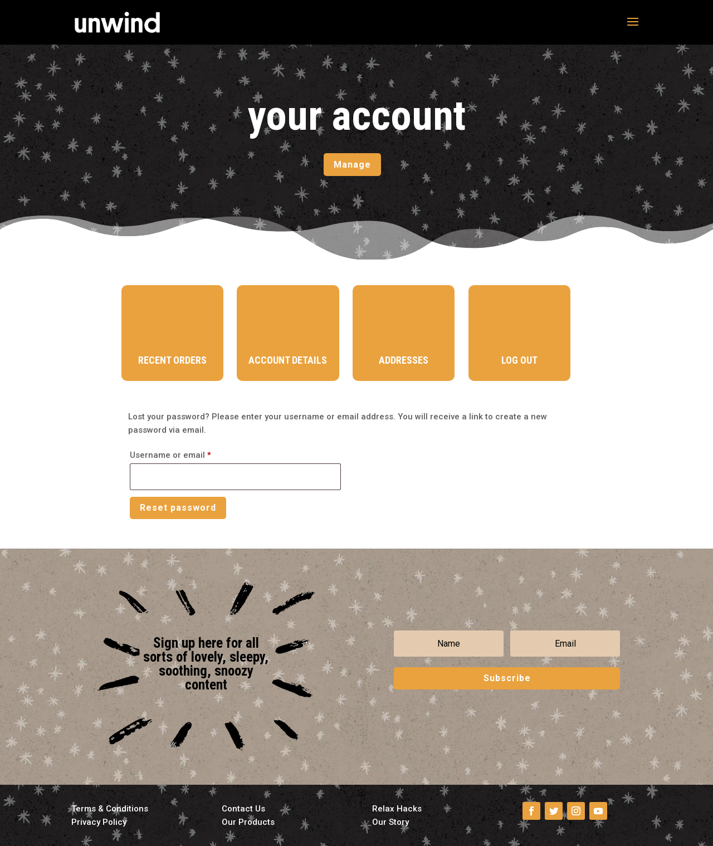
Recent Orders (172, 360)
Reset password (178, 507)
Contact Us (243, 809)
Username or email (188, 453)
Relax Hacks (397, 809)
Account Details (287, 360)
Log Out (519, 360)
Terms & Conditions (109, 809)
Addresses (403, 360)
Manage (352, 164)
